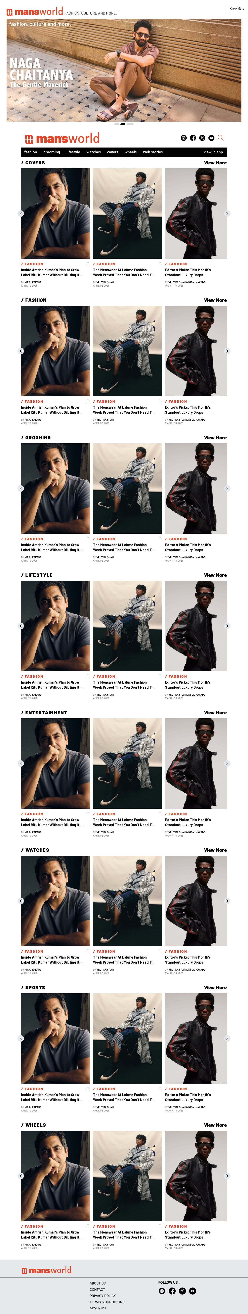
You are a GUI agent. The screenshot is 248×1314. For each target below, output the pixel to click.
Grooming (51, 152)
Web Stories (153, 152)
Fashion (30, 152)
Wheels (131, 152)
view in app (213, 152)
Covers (112, 152)
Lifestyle (73, 152)
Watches (94, 152)
